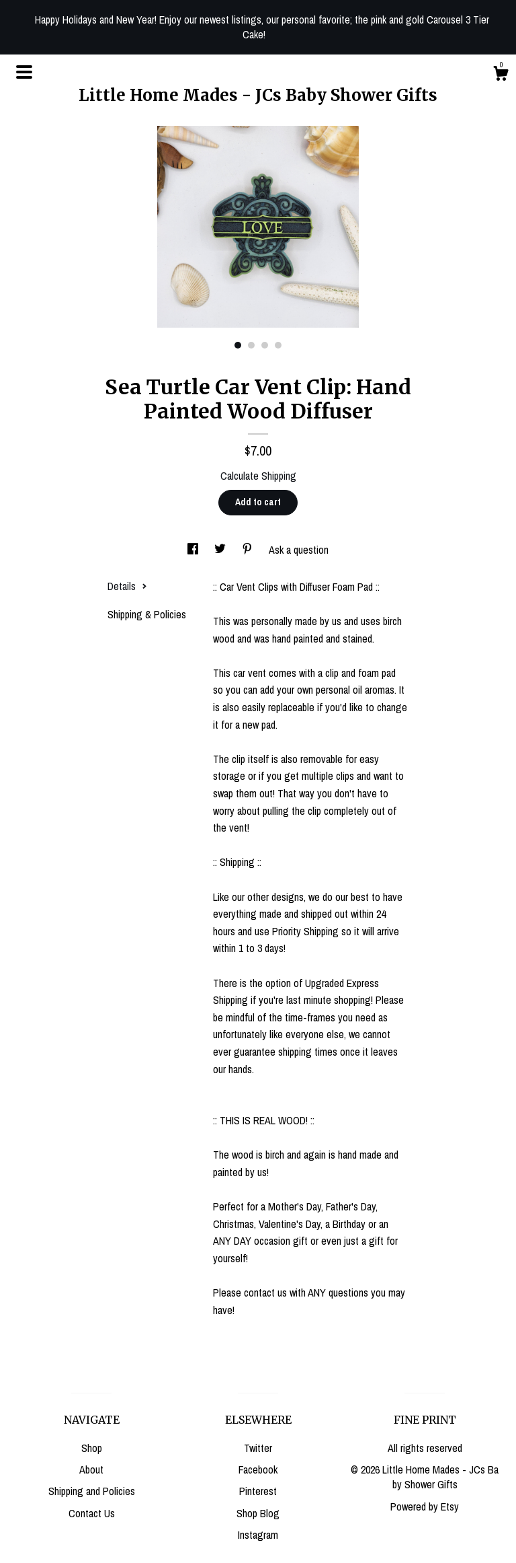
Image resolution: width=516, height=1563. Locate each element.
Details (127, 586)
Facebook (258, 1469)
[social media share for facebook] (194, 549)
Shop (91, 1448)
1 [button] (237, 345)
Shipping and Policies (91, 1491)
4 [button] (278, 345)
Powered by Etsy (424, 1506)
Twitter (258, 1448)
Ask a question (299, 549)
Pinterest (258, 1491)
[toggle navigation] (24, 72)
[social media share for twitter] (221, 549)
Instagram (258, 1534)
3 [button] (264, 345)
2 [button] (251, 345)
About (91, 1469)
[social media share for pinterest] (248, 549)
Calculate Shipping (258, 475)
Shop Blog (258, 1513)
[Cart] (500, 75)
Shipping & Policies (147, 614)
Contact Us (92, 1513)
